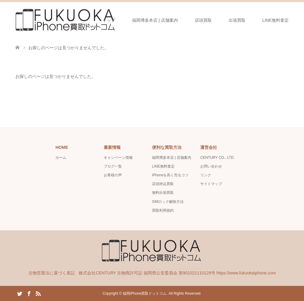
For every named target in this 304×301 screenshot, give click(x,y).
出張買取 (237, 20)
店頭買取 (203, 20)
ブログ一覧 (113, 166)
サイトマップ (211, 184)
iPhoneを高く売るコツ (170, 175)
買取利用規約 (163, 210)
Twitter (19, 293)
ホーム (60, 157)
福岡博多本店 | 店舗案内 (155, 20)
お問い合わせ (211, 166)
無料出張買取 (163, 193)
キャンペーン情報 (118, 157)
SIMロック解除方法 (168, 202)
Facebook (29, 293)
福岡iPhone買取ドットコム (144, 293)
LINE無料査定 (275, 20)
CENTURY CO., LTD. (217, 157)
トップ (109, 20)
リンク (205, 175)
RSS (38, 293)
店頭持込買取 (163, 184)
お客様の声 (113, 175)
